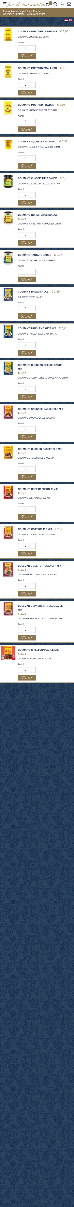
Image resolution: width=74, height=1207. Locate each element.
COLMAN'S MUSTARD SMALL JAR (37, 68)
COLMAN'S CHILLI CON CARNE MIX (38, 650)
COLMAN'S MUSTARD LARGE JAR (37, 31)
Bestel (27, 56)
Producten (9, 11)
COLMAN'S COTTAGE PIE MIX (35, 529)
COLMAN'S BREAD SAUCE (33, 291)
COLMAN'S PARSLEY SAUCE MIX (37, 328)
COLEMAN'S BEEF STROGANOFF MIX (39, 566)
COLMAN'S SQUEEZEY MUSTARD (37, 141)
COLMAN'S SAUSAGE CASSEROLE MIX (40, 409)
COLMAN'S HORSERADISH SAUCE (38, 215)
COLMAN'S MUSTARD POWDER (36, 105)
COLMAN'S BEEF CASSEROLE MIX (38, 489)
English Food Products (30, 11)
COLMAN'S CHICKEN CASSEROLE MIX (40, 449)
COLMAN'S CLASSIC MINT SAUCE (37, 178)
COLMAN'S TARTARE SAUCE (34, 255)
